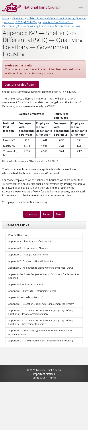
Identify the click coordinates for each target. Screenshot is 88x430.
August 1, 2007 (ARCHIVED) (20, 22)
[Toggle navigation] (81, 7)
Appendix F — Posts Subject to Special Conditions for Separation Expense (43, 276)
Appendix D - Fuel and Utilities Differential (30, 261)
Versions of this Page (19, 85)
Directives (18, 18)
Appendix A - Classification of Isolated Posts (32, 241)
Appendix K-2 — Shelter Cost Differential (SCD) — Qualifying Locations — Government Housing (40, 322)
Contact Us (39, 377)
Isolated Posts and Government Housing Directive (56, 18)
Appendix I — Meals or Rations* (25, 297)
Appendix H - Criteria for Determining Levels (32, 291)
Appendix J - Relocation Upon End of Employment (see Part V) (41, 303)
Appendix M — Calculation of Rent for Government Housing (40, 340)
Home (5, 18)
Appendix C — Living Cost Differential (28, 254)
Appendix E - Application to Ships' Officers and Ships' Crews (40, 267)
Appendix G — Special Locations (25, 284)
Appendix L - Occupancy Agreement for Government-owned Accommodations (40, 332)
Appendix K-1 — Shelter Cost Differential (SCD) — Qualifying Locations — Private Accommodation (40, 312)
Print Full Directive (18, 235)
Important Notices (44, 374)
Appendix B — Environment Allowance (29, 248)
